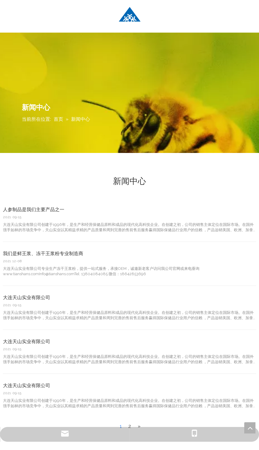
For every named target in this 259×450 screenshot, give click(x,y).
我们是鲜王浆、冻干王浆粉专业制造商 (43, 253)
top (249, 427)
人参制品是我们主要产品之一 (33, 209)
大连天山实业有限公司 (26, 297)
